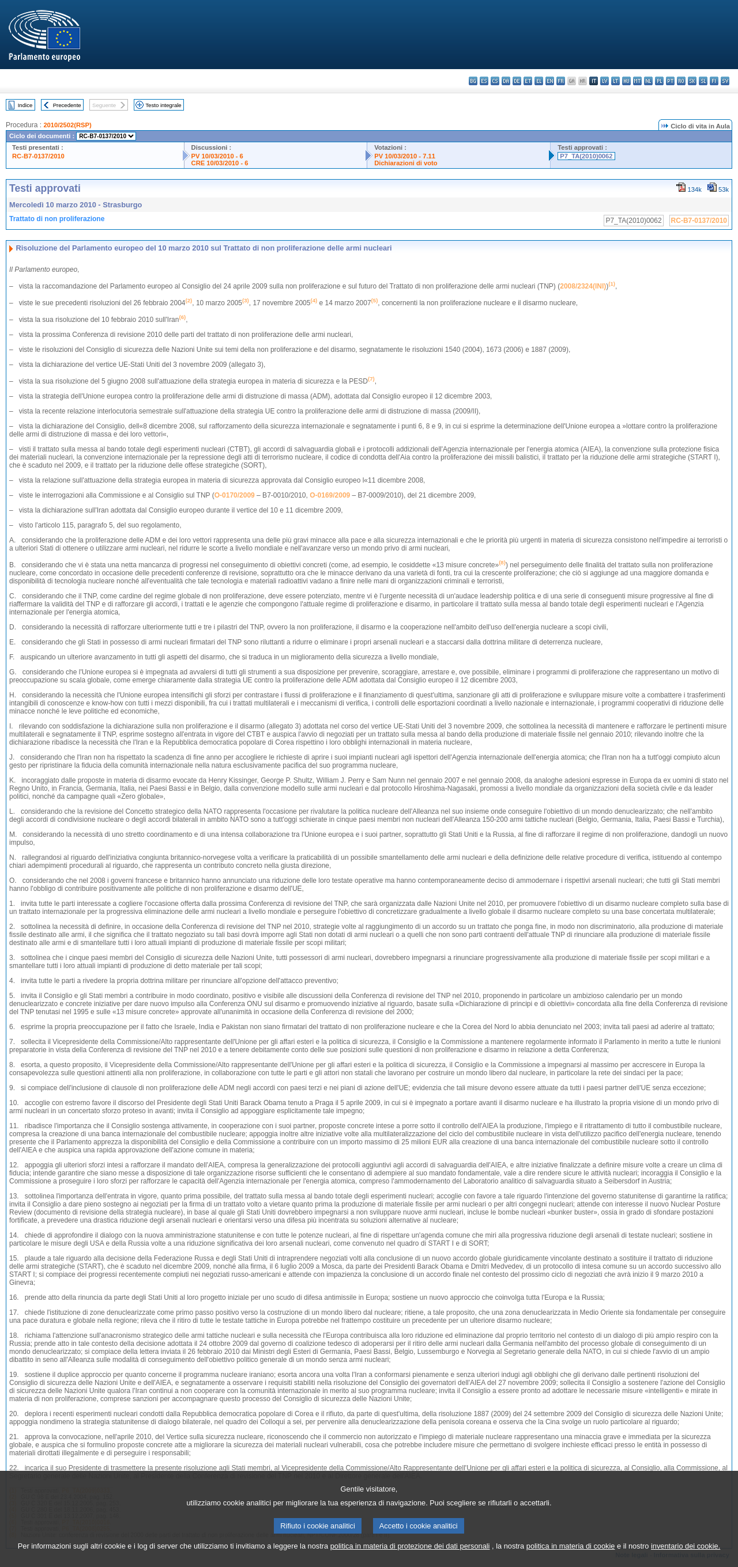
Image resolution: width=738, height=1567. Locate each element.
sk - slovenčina (692, 81)
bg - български (473, 81)
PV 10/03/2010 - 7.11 (404, 156)
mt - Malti (637, 81)
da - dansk (506, 81)
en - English (549, 81)
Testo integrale (163, 105)
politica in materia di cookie (570, 1559)
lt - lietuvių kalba (615, 81)
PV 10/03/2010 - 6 (217, 156)
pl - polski (659, 81)
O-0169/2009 (330, 495)
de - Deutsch (517, 81)
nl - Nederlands (648, 81)
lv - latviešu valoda (604, 81)
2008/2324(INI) (583, 286)
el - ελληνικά (538, 81)
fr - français (560, 81)
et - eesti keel (528, 81)
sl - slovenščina (703, 81)
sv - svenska (725, 81)
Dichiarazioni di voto (405, 163)
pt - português (670, 81)
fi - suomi (714, 81)
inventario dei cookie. (685, 1559)
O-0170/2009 (234, 495)
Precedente (67, 105)
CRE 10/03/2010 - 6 (219, 163)
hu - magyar (626, 81)
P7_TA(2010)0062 (586, 156)
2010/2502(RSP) (67, 125)
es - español (484, 81)
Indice (25, 105)
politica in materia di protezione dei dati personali (410, 1559)
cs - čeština (495, 81)
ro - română (681, 81)
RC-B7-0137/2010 (38, 156)
